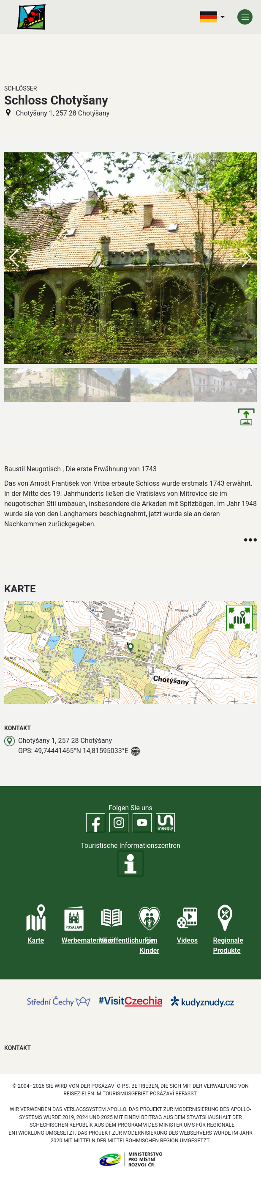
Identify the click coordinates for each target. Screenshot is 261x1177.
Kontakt (17, 1048)
